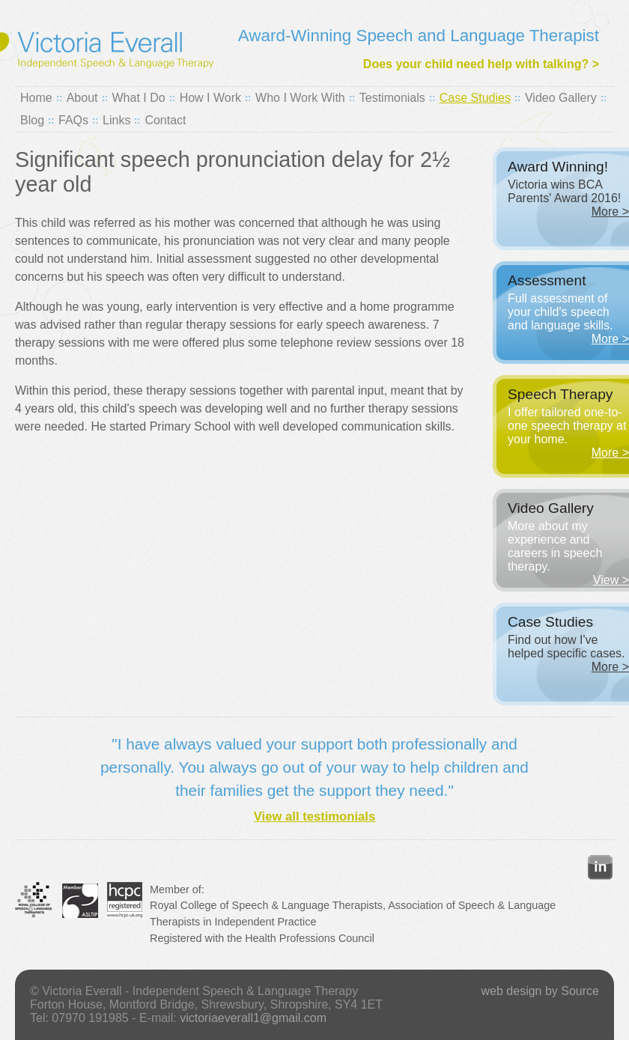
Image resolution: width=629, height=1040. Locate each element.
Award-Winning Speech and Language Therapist (418, 35)
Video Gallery (561, 97)
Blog (32, 120)
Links (116, 120)
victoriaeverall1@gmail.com (253, 1018)
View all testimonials (314, 816)
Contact (165, 120)
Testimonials (392, 97)
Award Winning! (558, 166)
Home (36, 97)
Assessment (547, 280)
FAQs (73, 120)
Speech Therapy (560, 394)
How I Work (210, 97)
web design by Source (540, 991)
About (82, 97)
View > (611, 580)
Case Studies (475, 97)
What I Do (138, 97)
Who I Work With (300, 97)
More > (610, 211)
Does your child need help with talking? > (481, 64)
